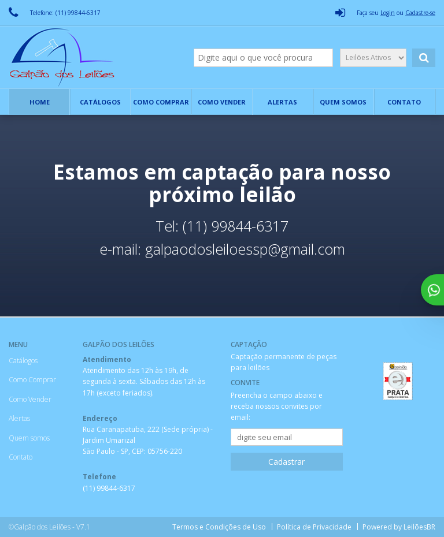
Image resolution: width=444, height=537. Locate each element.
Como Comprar (161, 102)
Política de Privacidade (313, 527)
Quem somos (343, 102)
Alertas (282, 102)
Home (39, 102)
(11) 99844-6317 (109, 488)
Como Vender (222, 102)
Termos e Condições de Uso (218, 527)
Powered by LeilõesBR (398, 527)
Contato (404, 102)
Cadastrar (286, 461)
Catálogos (100, 102)
